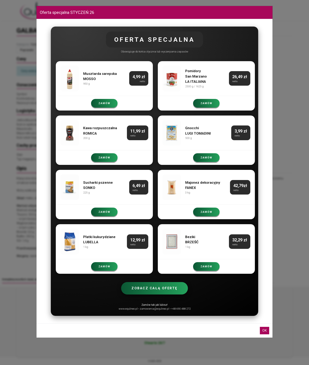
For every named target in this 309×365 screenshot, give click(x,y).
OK (264, 330)
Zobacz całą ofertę (154, 288)
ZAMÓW (104, 103)
